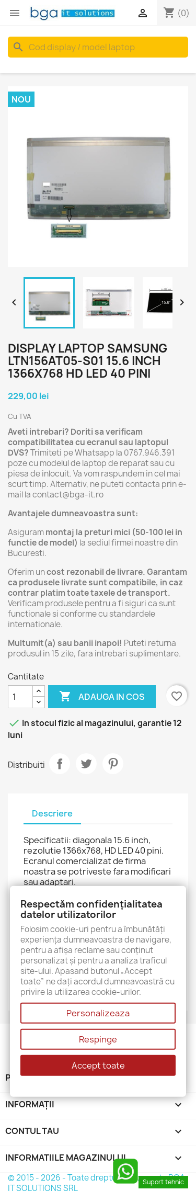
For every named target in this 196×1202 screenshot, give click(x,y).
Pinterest (112, 763)
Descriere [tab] (52, 813)
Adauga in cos (102, 697)
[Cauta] (98, 47)
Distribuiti (59, 763)
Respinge (98, 1039)
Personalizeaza (98, 1013)
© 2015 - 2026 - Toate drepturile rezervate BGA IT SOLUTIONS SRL (96, 1183)
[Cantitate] (20, 696)
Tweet (86, 763)
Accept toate (98, 1065)
